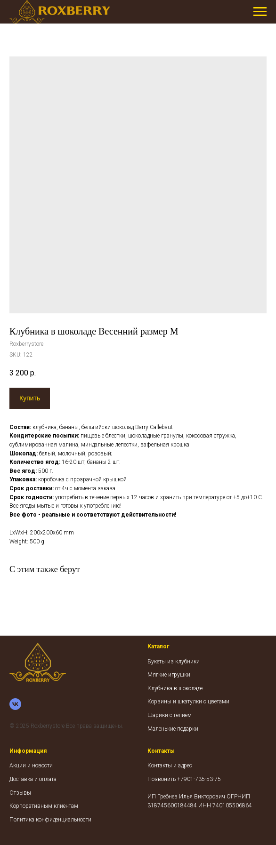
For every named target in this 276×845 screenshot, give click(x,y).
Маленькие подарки (172, 728)
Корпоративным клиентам (43, 806)
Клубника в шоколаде (175, 688)
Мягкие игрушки (168, 674)
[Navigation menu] (260, 11)
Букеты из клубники (173, 661)
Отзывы (20, 792)
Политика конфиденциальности (50, 819)
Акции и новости (31, 765)
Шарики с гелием (169, 715)
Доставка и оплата (33, 779)
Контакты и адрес (169, 765)
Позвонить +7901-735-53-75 (184, 779)
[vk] (15, 704)
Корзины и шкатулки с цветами (188, 701)
